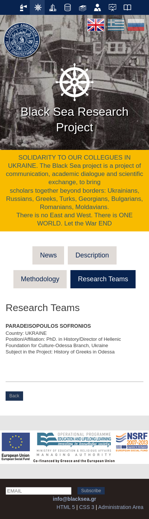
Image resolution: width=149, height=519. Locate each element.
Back (14, 395)
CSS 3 (86, 507)
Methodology (40, 279)
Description (92, 255)
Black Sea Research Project (74, 97)
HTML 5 (66, 507)
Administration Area (120, 507)
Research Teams (103, 279)
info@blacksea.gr (74, 499)
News (48, 255)
